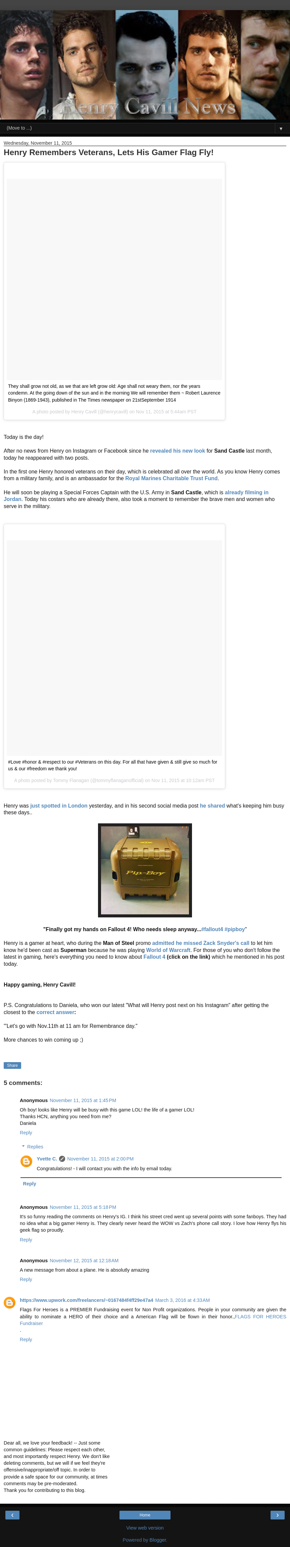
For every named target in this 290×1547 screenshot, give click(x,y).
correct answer (56, 1012)
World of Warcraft (168, 950)
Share (12, 1065)
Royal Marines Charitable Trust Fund (171, 478)
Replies (35, 1146)
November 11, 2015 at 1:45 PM (83, 1100)
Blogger (158, 1540)
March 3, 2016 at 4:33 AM (182, 1300)
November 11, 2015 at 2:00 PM (100, 1159)
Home (145, 1515)
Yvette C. (47, 1159)
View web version (145, 1528)
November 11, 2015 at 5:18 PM (83, 1207)
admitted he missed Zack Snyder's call (201, 943)
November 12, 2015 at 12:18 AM (84, 1260)
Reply (26, 1132)
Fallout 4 (154, 957)
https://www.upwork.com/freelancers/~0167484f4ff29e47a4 (86, 1300)
